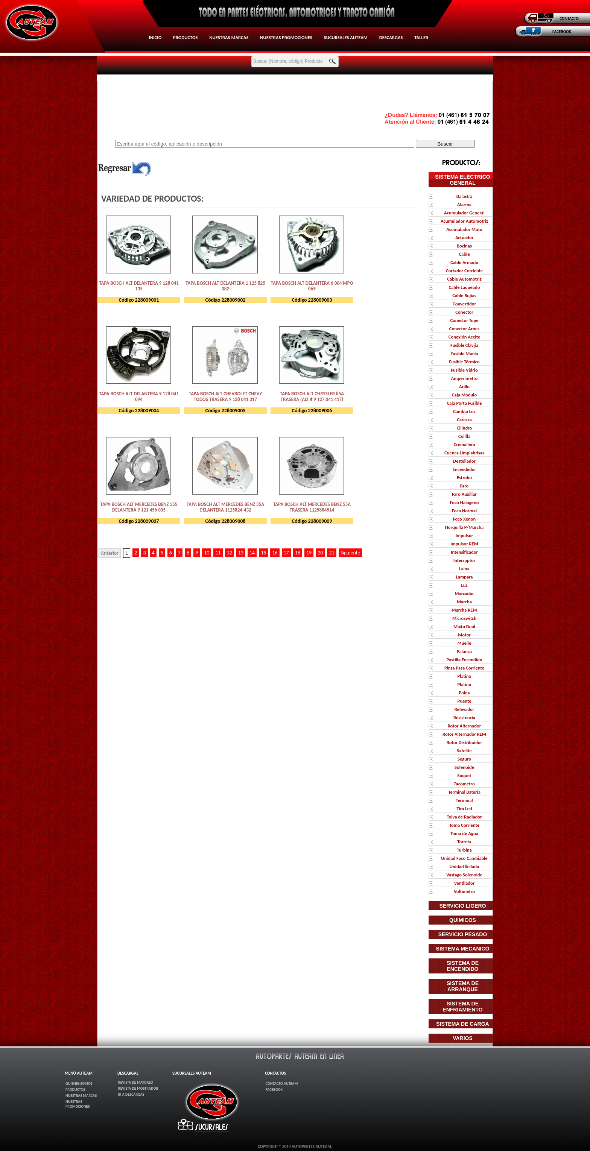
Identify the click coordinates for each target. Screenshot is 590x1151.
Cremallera (464, 444)
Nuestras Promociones (286, 37)
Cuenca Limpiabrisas (464, 453)
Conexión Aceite (464, 337)
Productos (185, 37)
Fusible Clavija (464, 345)
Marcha (464, 601)
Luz (464, 585)
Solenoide (464, 767)
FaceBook (274, 1089)
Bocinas (464, 246)
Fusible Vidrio (464, 370)
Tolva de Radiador (464, 817)
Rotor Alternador (464, 726)
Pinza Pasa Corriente (464, 668)
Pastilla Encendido (464, 659)
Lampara (464, 577)
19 (309, 553)
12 (229, 553)
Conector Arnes (464, 328)
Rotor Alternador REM (464, 734)
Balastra (464, 196)
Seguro (464, 759)
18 (297, 553)
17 (286, 553)
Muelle (464, 643)
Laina (464, 568)
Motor (464, 635)
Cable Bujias (464, 295)
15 (263, 553)
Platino (464, 676)
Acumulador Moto (464, 229)
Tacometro (464, 784)
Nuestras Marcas (228, 37)
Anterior (110, 553)
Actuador (464, 237)
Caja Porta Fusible (464, 403)
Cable (464, 254)
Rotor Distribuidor (464, 742)
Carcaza (464, 419)
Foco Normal (464, 510)
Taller (421, 37)
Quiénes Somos (79, 1083)
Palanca (464, 651)
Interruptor (464, 560)
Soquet (464, 775)
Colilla (464, 436)
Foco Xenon (464, 519)
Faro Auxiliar (464, 494)
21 (331, 553)
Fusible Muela (464, 353)
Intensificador (464, 552)
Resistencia (464, 717)
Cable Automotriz (464, 279)
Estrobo (464, 477)
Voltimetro (464, 891)
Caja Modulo (464, 395)
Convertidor (464, 304)
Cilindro (464, 428)
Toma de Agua (464, 833)
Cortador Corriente (464, 270)
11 (217, 553)
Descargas (391, 37)
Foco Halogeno (464, 502)
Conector (464, 312)
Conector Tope (464, 320)
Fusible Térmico (464, 361)
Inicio (155, 37)
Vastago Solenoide (464, 875)
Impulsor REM (464, 544)
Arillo (464, 386)
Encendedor (464, 469)
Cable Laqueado (464, 287)
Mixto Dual (464, 626)
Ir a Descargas (131, 1094)
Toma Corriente (464, 825)
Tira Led (464, 808)
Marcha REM (464, 610)
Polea (464, 692)
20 (320, 553)
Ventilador (464, 883)
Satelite (464, 750)
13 (240, 553)
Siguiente (350, 553)
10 (206, 553)
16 (274, 553)
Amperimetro (464, 378)
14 (252, 553)
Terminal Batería (464, 792)
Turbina (464, 850)
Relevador (464, 709)
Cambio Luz (464, 411)
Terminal (464, 800)
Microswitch (464, 618)
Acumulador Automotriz (464, 221)
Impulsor (464, 535)
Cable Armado (464, 262)
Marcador (464, 593)
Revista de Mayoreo (135, 1082)
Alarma (464, 204)
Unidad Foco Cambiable (464, 858)
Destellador (464, 461)
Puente (464, 701)
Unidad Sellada (464, 866)
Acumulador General (464, 213)
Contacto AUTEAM (282, 1083)
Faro (464, 486)
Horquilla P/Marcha (464, 527)
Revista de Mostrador (138, 1088)
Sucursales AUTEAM (346, 37)
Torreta (464, 841)
